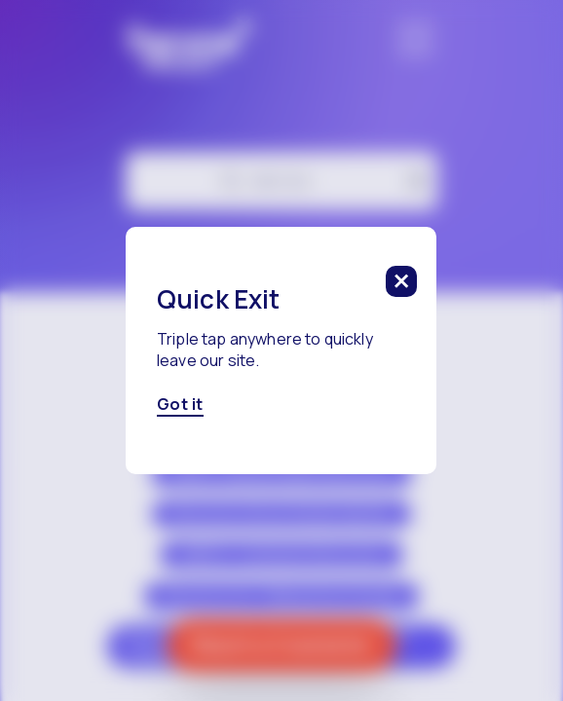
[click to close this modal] (402, 281)
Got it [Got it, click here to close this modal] (180, 405)
